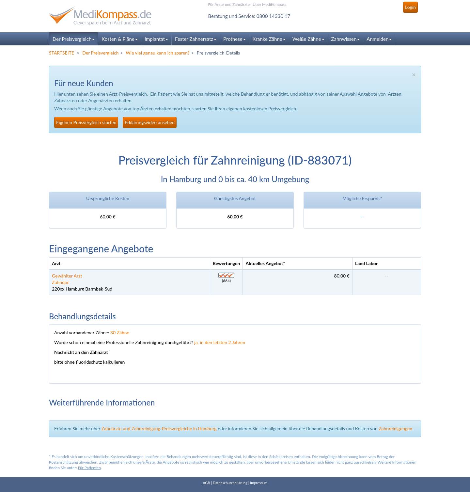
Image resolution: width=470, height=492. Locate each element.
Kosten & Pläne (120, 39)
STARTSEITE (61, 53)
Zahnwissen (345, 39)
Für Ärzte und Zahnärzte (229, 4)
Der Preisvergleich (74, 39)
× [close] (414, 74)
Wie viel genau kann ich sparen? (158, 53)
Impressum (258, 483)
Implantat (156, 39)
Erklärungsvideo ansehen (150, 122)
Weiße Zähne (308, 39)
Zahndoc (60, 282)
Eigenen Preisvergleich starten (86, 122)
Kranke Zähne (269, 39)
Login (410, 7)
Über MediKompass (269, 4)
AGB (206, 483)
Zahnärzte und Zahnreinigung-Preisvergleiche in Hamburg (159, 428)
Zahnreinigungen (395, 428)
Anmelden (379, 39)
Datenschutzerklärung (230, 483)
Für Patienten (89, 467)
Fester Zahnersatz (195, 39)
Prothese (234, 39)
